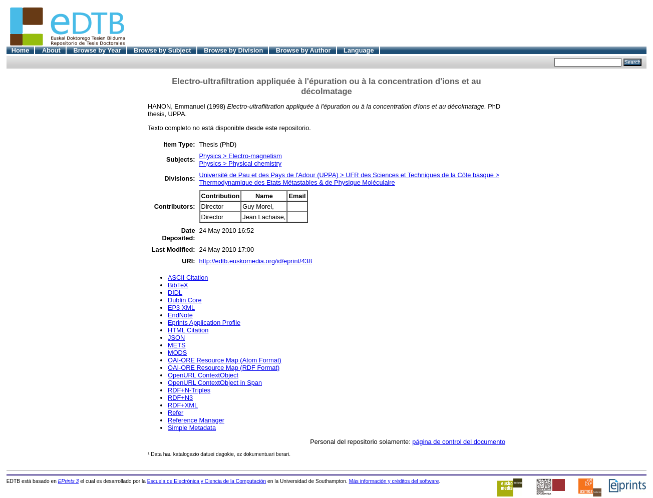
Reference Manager (196, 420)
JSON (176, 337)
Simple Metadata (192, 427)
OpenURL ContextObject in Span (215, 382)
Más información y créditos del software (394, 481)
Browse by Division (233, 50)
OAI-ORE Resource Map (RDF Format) (223, 367)
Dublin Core (185, 300)
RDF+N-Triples (189, 390)
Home (21, 50)
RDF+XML (183, 405)
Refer (175, 412)
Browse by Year (97, 50)
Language (359, 50)
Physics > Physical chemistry (240, 163)
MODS (177, 352)
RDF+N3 (180, 397)
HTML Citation (188, 330)
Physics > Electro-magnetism (240, 156)
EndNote (180, 315)
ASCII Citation (188, 277)
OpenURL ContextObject (203, 375)
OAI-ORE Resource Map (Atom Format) (224, 360)
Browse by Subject (162, 50)
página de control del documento (458, 441)
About (51, 50)
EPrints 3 (68, 481)
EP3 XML (181, 307)
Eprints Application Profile (204, 322)
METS (177, 345)
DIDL (175, 292)
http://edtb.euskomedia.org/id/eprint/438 (255, 261)
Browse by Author (303, 50)
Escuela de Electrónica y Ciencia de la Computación (206, 481)
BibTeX (178, 285)
